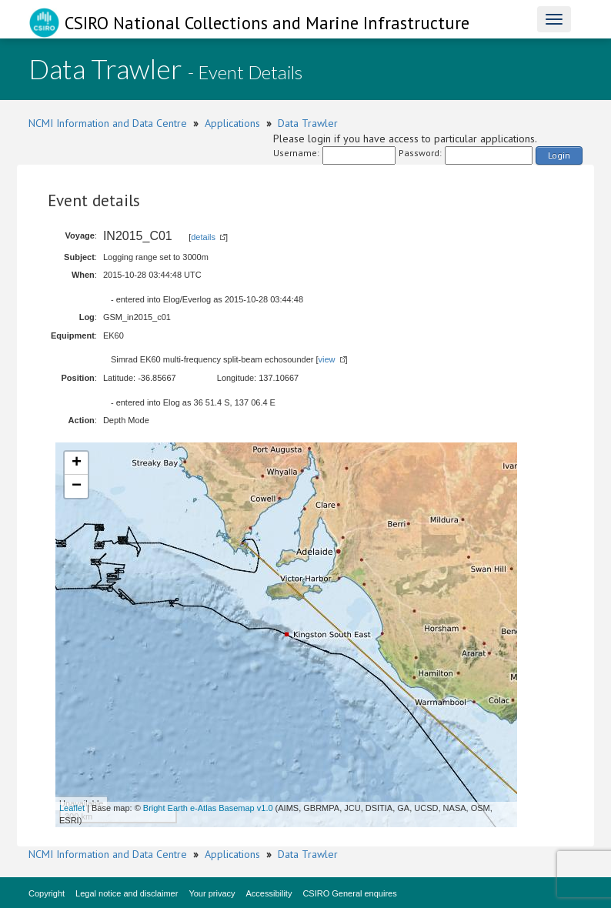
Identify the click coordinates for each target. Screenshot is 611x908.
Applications (232, 123)
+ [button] (77, 463)
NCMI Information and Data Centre (107, 123)
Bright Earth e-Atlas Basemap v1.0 (208, 808)
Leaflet (72, 808)
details (203, 237)
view (327, 359)
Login (559, 155)
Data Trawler (308, 123)
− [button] (77, 486)
